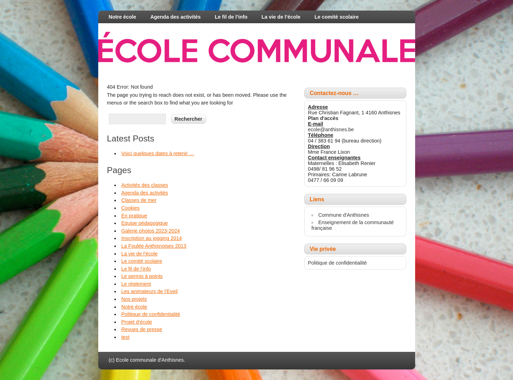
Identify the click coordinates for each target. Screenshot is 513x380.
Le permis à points (142, 276)
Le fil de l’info (231, 17)
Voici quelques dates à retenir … (157, 153)
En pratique (134, 215)
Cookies (130, 208)
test (125, 337)
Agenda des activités (175, 17)
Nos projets (134, 299)
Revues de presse (141, 329)
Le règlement (136, 284)
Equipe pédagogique (144, 223)
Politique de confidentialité (150, 314)
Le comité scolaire (336, 17)
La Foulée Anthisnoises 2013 (153, 246)
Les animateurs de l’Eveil (149, 291)
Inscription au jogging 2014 (151, 238)
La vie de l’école (281, 17)
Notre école (122, 17)
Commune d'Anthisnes (343, 215)
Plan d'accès (323, 118)
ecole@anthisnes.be (331, 129)
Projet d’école (136, 322)
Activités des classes (144, 185)
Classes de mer (138, 200)
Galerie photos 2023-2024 (150, 231)
